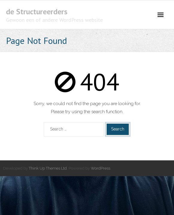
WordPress (100, 168)
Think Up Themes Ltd (48, 168)
